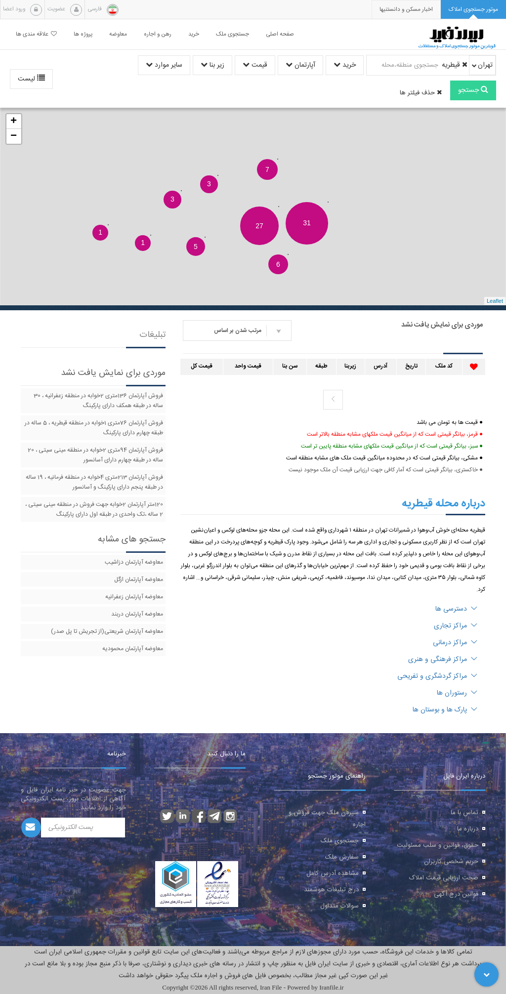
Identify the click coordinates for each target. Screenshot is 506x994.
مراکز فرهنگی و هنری (442, 659)
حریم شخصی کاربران (451, 861)
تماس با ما (464, 812)
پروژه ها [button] (83, 34)
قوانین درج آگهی (456, 894)
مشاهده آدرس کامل (332, 873)
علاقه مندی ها (36, 34)
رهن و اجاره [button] (157, 34)
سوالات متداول (339, 906)
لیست (31, 79)
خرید (345, 65)
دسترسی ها (456, 609)
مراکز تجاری (455, 626)
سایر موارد (164, 65)
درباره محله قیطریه (443, 503)
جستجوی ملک (340, 840)
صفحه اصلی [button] (280, 34)
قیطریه (454, 65)
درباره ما (467, 829)
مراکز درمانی (455, 643)
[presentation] (406, 9)
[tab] (473, 9)
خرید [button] (193, 34)
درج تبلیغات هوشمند (331, 889)
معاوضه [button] (118, 34)
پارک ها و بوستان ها (445, 710)
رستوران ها (457, 693)
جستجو (473, 90)
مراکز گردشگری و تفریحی (437, 676)
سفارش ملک (342, 857)
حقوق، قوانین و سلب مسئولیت (437, 845)
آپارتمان (300, 65)
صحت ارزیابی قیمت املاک (443, 877)
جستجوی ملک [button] (232, 34)
